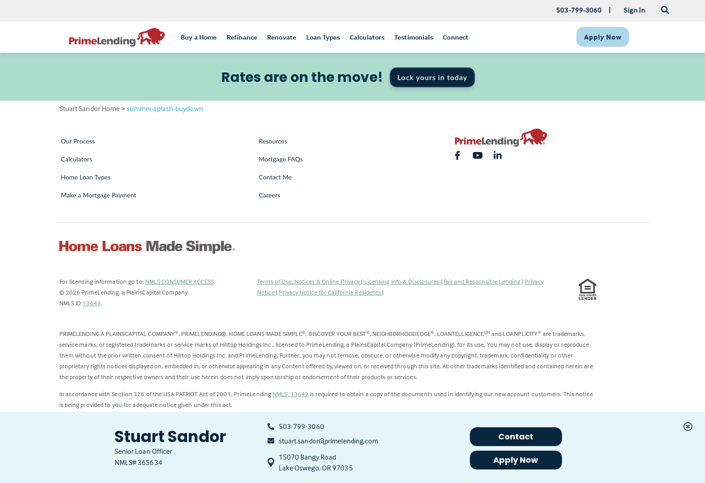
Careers (270, 195)
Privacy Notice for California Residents (330, 292)
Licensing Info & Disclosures (402, 281)
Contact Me (275, 177)
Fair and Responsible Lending (483, 281)
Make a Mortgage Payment (98, 195)
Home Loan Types (86, 177)
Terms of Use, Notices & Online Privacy (309, 281)
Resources (273, 141)
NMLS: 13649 (290, 394)
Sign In (635, 9)
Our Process (78, 141)
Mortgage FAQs (281, 159)
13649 (91, 303)
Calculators (76, 159)
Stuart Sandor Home (89, 108)
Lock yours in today (432, 77)
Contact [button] (516, 436)
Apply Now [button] (516, 459)
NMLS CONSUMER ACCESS (179, 281)
